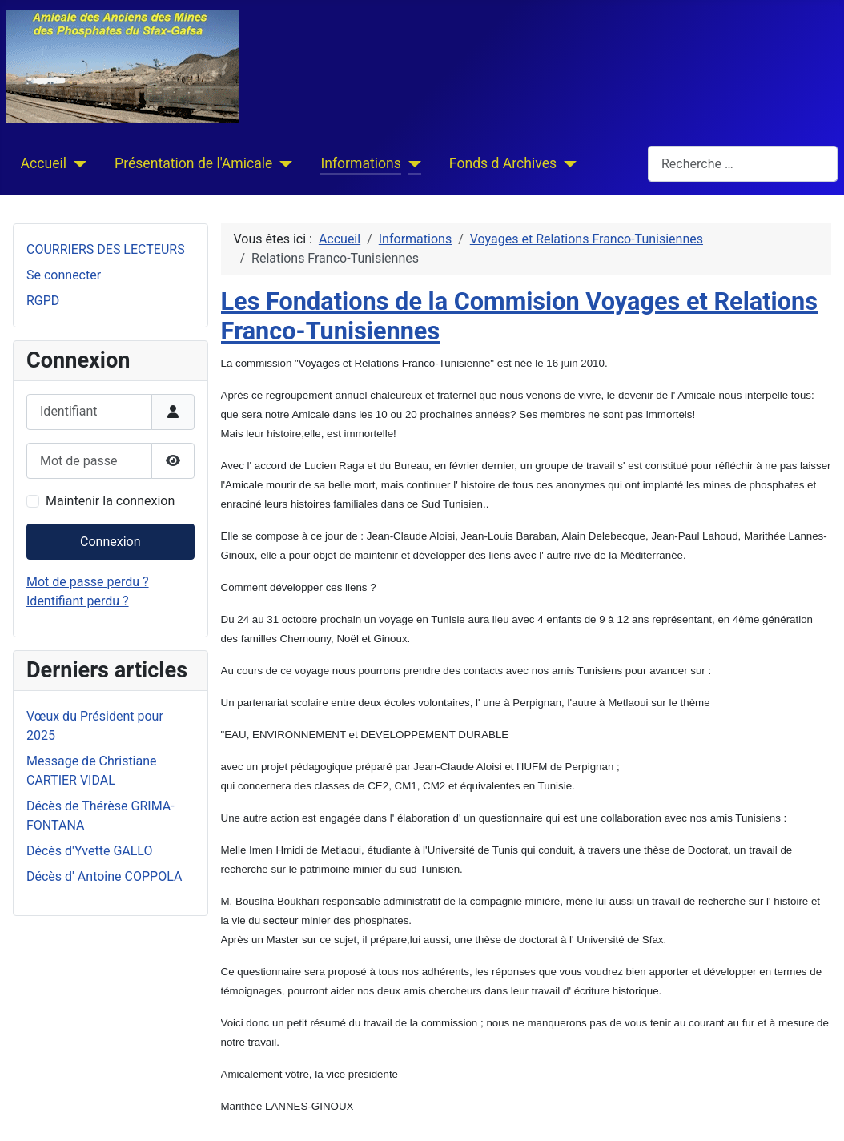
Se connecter (63, 275)
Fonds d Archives (503, 163)
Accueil (43, 163)
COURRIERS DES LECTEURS (105, 249)
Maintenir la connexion (110, 500)
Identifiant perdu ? (77, 601)
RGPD (42, 300)
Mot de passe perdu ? (87, 581)
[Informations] (411, 163)
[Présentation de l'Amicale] (282, 163)
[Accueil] (76, 163)
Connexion (110, 541)
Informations (360, 163)
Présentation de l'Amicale (193, 163)
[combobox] (743, 164)
